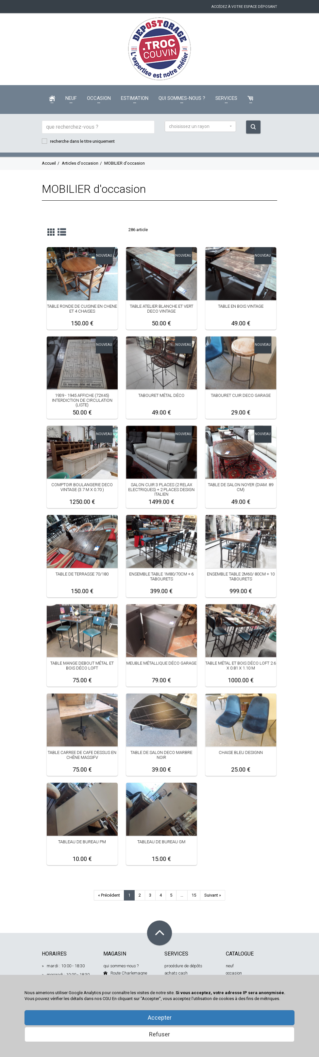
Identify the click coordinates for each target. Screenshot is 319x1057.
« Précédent (109, 895)
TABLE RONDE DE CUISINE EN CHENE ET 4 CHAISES (82, 308)
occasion (234, 973)
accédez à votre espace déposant (244, 7)
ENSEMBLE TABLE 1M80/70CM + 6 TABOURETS (161, 576)
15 (194, 895)
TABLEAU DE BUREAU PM (82, 841)
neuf (230, 965)
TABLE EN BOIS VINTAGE (240, 306)
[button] (200, 126)
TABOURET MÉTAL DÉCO (161, 395)
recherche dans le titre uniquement (78, 141)
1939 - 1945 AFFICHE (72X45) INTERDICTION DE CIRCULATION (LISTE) (82, 400)
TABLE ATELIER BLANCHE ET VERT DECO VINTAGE (161, 308)
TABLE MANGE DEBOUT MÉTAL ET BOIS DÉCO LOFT (82, 665)
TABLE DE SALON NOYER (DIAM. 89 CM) (240, 487)
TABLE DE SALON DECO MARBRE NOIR (161, 754)
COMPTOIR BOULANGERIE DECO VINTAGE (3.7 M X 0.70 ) (82, 487)
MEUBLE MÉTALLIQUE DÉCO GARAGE (161, 663)
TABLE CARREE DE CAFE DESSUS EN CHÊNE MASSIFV (82, 754)
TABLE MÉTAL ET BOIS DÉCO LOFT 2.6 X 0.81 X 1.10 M (240, 665)
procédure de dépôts (183, 965)
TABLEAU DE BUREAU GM (161, 841)
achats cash (176, 973)
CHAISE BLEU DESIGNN (241, 752)
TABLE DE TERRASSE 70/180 (82, 574)
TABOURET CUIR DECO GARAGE (241, 395)
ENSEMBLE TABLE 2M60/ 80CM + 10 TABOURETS (241, 576)
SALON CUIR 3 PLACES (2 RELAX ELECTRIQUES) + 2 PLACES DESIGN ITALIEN (161, 489)
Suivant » (212, 895)
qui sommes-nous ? (121, 965)
